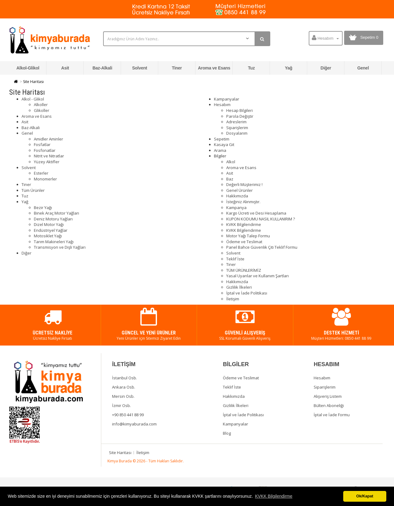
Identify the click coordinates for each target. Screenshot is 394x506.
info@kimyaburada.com (134, 424)
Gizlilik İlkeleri (239, 287)
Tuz (251, 67)
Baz (229, 179)
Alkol (230, 161)
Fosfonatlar (44, 150)
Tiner (177, 67)
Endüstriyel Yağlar (50, 230)
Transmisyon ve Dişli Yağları (60, 247)
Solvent (139, 67)
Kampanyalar (226, 99)
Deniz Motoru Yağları (53, 219)
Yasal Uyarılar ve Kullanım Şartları (257, 276)
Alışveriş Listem (328, 396)
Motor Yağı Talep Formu (248, 236)
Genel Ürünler (239, 190)
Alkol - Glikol (33, 99)
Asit (65, 67)
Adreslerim (236, 122)
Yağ (288, 67)
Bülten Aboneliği (329, 405)
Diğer (325, 67)
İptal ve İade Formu (332, 414)
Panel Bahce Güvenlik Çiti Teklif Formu (261, 247)
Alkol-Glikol (27, 67)
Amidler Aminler (48, 139)
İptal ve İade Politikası (246, 293)
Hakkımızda (237, 196)
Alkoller (41, 104)
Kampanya (236, 207)
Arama (220, 150)
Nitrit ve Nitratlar (49, 156)
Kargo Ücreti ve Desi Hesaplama (256, 213)
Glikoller (41, 110)
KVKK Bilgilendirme (243, 224)
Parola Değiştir (239, 116)
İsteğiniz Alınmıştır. (243, 201)
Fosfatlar (42, 144)
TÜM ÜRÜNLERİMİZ (243, 270)
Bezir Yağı (43, 207)
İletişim (232, 299)
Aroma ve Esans (214, 67)
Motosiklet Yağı (48, 236)
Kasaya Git (224, 144)
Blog (227, 433)
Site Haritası (33, 81)
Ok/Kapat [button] (364, 496)
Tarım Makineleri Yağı (54, 241)
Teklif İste (235, 259)
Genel (363, 67)
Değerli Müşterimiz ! (244, 184)
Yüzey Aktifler (46, 161)
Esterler (41, 173)
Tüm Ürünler (33, 190)
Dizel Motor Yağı (49, 224)
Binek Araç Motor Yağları (56, 213)
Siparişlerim (237, 127)
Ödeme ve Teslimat (244, 241)
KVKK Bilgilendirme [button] (273, 496)
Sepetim (221, 139)
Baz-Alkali (102, 67)
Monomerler (45, 179)
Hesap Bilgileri (239, 110)
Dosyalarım (236, 133)
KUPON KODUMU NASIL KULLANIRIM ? (260, 219)
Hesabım (222, 104)
